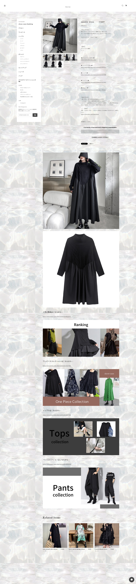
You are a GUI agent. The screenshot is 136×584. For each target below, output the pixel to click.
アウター (21, 28)
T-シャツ (22, 43)
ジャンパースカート (25, 61)
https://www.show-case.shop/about (90, 114)
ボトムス (21, 54)
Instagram (23, 103)
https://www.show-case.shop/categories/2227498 (93, 74)
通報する (91, 143)
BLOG (21, 90)
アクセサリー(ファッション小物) (27, 80)
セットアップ (22, 67)
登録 (35, 115)
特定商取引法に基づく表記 (26, 96)
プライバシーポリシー (25, 94)
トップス (21, 36)
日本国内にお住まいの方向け (100, 137)
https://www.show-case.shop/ (88, 59)
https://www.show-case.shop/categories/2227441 (93, 82)
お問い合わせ (23, 92)
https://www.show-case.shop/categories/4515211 (93, 67)
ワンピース (22, 32)
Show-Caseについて (25, 87)
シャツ (21, 38)
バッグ (20, 76)
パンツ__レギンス (24, 59)
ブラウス (22, 45)
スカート (22, 56)
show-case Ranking (26, 24)
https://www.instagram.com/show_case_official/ (93, 89)
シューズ (21, 72)
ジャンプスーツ (23, 63)
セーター (22, 48)
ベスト (21, 50)
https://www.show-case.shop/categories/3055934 (57, 464)
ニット (21, 41)
